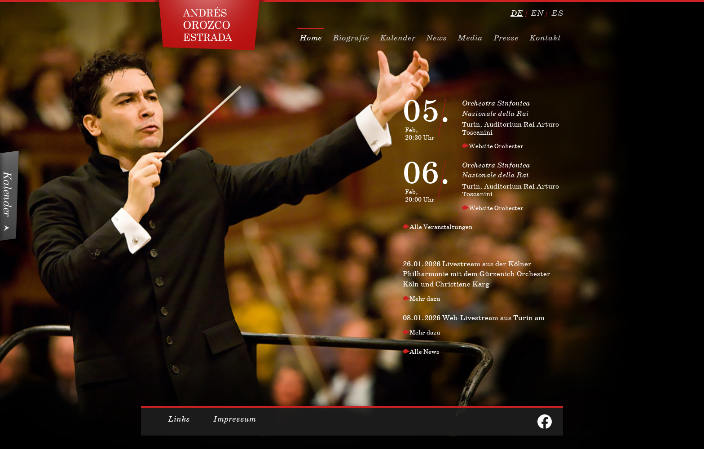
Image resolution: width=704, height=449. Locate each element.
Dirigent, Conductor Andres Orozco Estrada (209, 25)
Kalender (397, 37)
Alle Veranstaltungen (440, 227)
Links (179, 418)
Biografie (351, 37)
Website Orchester (496, 146)
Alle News (424, 352)
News (436, 37)
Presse (506, 37)
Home (310, 37)
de (516, 13)
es (557, 13)
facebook (544, 421)
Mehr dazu (424, 299)
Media (470, 37)
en (537, 13)
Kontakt (545, 37)
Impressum (234, 418)
